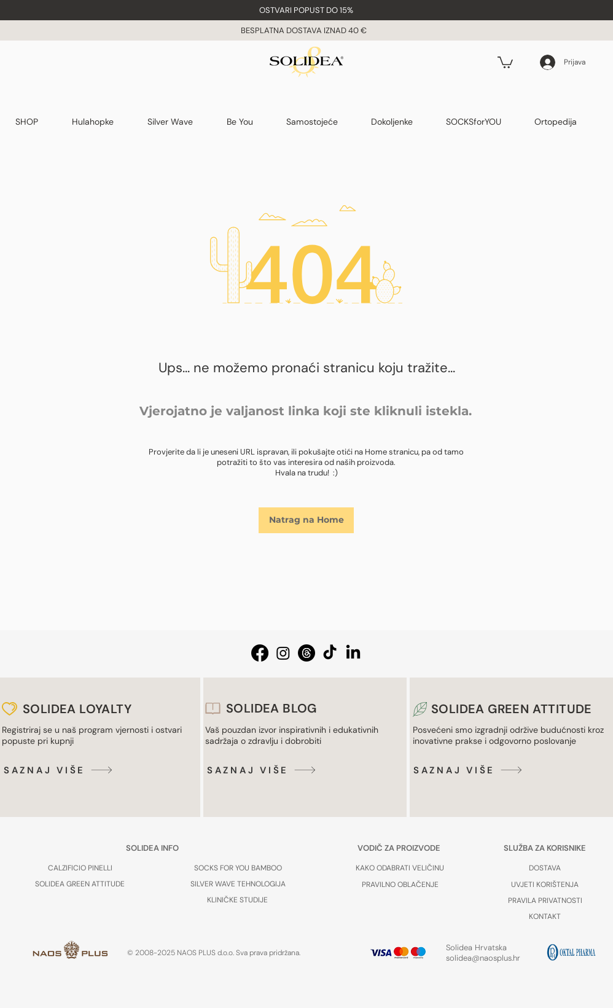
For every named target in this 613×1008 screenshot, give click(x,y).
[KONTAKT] (544, 916)
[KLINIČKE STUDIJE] (237, 899)
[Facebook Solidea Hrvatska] (259, 653)
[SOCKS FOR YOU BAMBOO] (238, 868)
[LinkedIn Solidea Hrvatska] (353, 653)
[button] (306, 10)
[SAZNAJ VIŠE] (60, 770)
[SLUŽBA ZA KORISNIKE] (545, 848)
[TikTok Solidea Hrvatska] (329, 653)
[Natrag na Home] (306, 520)
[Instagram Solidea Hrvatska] (283, 653)
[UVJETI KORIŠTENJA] (544, 884)
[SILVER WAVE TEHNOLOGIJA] (237, 883)
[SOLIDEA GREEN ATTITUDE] (79, 883)
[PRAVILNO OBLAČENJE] (400, 884)
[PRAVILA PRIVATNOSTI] (545, 900)
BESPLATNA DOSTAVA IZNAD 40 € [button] (305, 30)
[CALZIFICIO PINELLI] (80, 868)
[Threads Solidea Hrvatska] (306, 653)
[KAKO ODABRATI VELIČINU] (400, 868)
